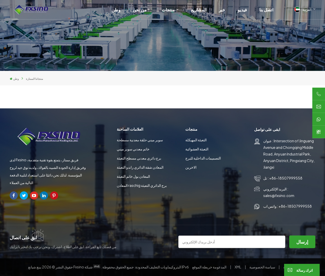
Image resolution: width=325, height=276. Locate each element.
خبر (222, 9)
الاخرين (191, 167)
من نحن (140, 9)
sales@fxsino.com (278, 195)
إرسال (302, 242)
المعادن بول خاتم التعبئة (133, 176)
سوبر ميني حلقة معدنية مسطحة (140, 139)
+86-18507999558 (285, 178)
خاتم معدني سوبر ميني (133, 149)
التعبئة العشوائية (196, 149)
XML (238, 267)
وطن (115, 9)
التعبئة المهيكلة (196, 139)
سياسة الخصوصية (262, 267)
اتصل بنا (266, 9)
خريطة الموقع (209, 267)
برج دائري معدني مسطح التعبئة (139, 158)
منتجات (168, 9)
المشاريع (199, 9)
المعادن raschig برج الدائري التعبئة (142, 185)
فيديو (242, 9)
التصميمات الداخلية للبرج (203, 158)
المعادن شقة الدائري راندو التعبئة (140, 167)
